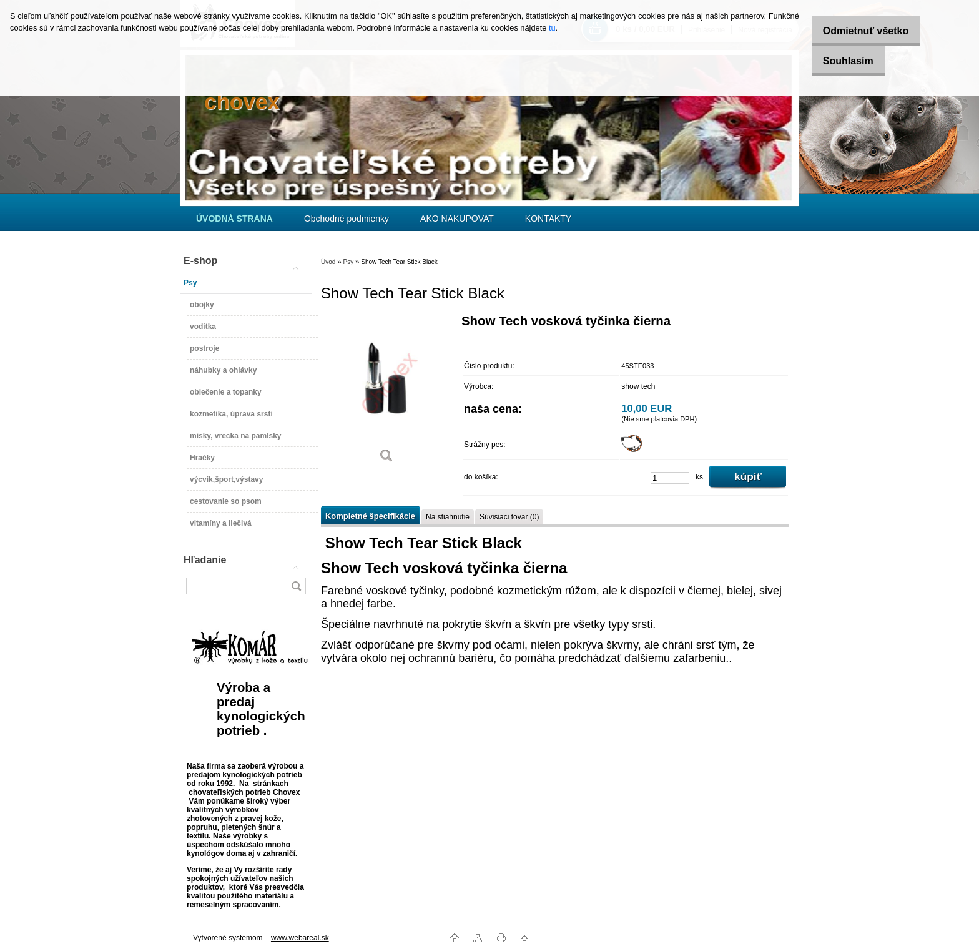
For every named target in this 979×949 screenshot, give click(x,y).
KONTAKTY (548, 219)
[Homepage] (234, 218)
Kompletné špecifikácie (370, 516)
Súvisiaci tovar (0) (509, 517)
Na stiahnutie (448, 517)
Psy (348, 261)
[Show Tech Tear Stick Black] (386, 393)
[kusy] (670, 478)
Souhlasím (839, 61)
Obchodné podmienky (346, 219)
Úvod (328, 261)
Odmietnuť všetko (857, 31)
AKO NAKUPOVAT (457, 219)
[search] (296, 586)
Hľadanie (205, 559)
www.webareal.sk (300, 937)
